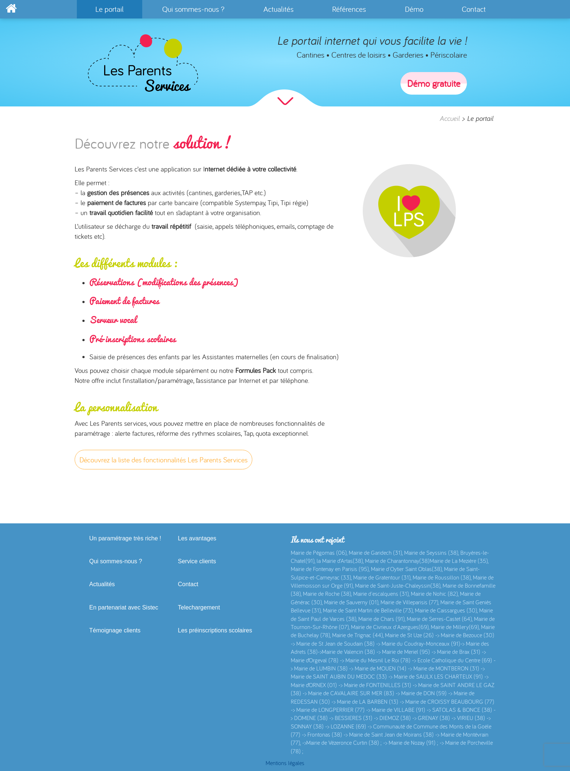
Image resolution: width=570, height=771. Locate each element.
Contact (474, 9)
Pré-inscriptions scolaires (132, 339)
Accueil (450, 118)
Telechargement (199, 607)
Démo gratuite (433, 83)
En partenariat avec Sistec (123, 607)
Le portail (109, 9)
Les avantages (197, 538)
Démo (414, 9)
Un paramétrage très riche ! (125, 538)
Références (349, 9)
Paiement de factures (124, 300)
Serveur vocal (112, 319)
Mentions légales (285, 763)
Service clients (197, 561)
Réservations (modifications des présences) (164, 282)
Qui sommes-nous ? (193, 9)
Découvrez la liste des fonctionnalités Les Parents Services (163, 460)
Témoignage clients (115, 630)
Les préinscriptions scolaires (215, 630)
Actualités (278, 9)
